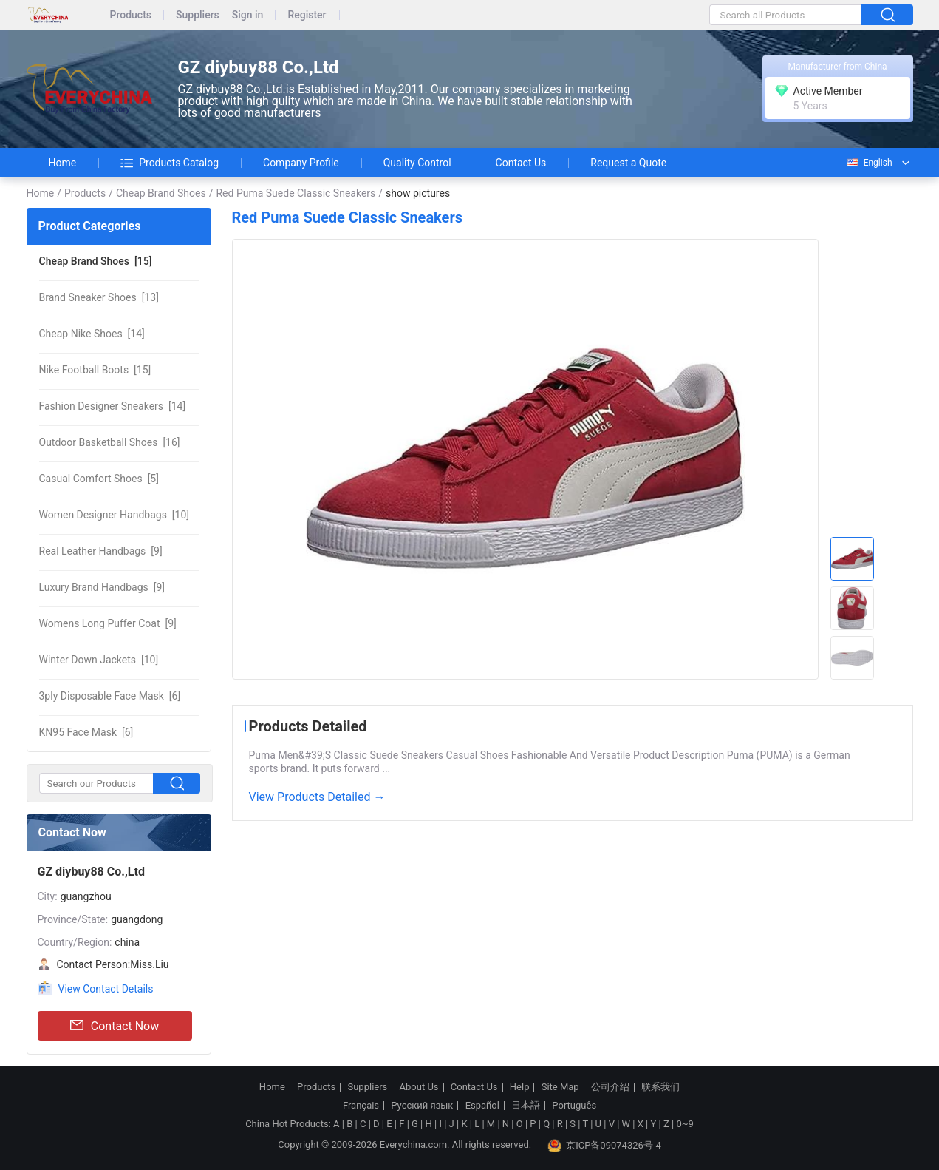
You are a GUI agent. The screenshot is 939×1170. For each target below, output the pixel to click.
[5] (99, 478)
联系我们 (660, 1087)
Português (574, 1105)
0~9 (684, 1123)
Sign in (248, 15)
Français (361, 1105)
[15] (95, 261)
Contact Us (521, 163)
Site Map (560, 1087)
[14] (92, 333)
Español (482, 1105)
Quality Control (417, 163)
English (868, 163)
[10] (114, 515)
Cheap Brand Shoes (161, 193)
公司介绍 (610, 1087)
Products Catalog (169, 162)
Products (131, 15)
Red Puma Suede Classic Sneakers (295, 193)
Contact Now (114, 1025)
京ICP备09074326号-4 (604, 1145)
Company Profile (301, 163)
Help (520, 1087)
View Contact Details (106, 989)
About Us (419, 1087)
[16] (109, 442)
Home (63, 163)
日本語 (525, 1105)
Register (306, 15)
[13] (99, 297)
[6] (110, 696)
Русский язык (422, 1105)
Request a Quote (628, 163)
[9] (101, 551)
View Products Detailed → (317, 797)
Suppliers (197, 15)
